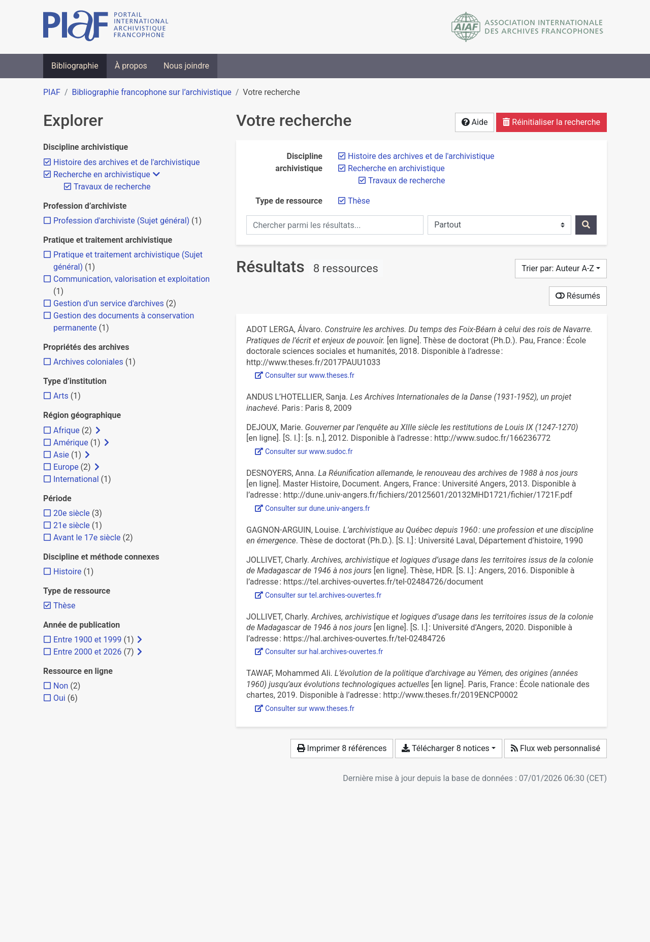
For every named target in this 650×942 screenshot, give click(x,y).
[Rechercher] (586, 225)
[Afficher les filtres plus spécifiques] (98, 431)
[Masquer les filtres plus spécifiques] (156, 175)
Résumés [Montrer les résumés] (578, 296)
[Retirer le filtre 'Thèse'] (359, 201)
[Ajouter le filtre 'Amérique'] (70, 442)
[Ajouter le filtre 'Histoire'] (67, 571)
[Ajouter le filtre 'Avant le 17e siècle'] (87, 537)
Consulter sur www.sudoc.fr (303, 451)
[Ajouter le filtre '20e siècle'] (71, 513)
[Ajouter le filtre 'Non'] (60, 686)
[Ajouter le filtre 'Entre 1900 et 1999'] (87, 639)
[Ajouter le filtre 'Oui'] (59, 698)
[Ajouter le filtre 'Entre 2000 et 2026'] (87, 652)
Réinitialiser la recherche (551, 122)
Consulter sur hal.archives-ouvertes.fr (319, 651)
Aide (475, 122)
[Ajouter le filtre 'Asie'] (61, 455)
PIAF (51, 92)
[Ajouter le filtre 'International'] (76, 479)
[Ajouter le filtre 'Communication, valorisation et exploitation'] (131, 279)
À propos (131, 66)
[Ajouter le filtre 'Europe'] (66, 467)
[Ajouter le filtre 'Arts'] (61, 396)
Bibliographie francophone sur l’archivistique (151, 92)
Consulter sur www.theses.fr (304, 375)
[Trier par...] (561, 268)
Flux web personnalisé (555, 748)
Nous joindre (186, 66)
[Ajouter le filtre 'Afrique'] (66, 430)
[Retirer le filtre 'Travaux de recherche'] (406, 180)
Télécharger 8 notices (445, 748)
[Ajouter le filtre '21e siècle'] (71, 525)
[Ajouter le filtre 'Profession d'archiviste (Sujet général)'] (121, 220)
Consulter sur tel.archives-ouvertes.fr (318, 595)
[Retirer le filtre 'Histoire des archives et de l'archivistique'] (421, 156)
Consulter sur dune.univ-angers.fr (312, 508)
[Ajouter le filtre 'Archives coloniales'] (88, 362)
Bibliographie (75, 66)
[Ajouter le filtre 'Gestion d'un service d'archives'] (108, 303)
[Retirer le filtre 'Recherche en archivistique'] (396, 168)
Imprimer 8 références (342, 748)
